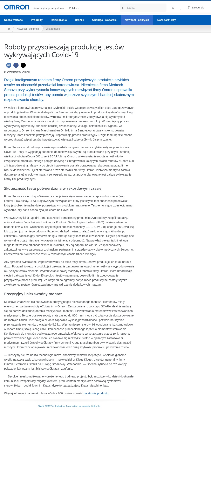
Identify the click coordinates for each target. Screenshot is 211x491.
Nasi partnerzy (166, 19)
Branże (79, 19)
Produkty (36, 19)
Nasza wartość (13, 19)
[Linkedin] (7, 66)
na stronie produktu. (96, 393)
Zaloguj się (198, 7)
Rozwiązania (59, 19)
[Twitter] (22, 66)
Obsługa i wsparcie (104, 19)
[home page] (8, 28)
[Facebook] (15, 66)
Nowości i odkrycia (137, 19)
